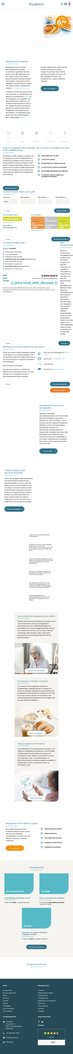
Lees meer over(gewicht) (36, 947)
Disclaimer (41, 1003)
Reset (5, 995)
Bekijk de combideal (59, 390)
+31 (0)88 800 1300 (58, 359)
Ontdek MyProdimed (36, 798)
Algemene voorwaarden (47, 1000)
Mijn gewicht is (62, 197)
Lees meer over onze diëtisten (36, 670)
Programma (7, 990)
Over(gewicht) (43, 998)
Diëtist (5, 1003)
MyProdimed (7, 1011)
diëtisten (23, 117)
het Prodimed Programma (21, 88)
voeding (27, 96)
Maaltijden (7, 1006)
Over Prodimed (8, 1008)
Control (5, 1000)
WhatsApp (9, 1042)
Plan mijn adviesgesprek (60, 384)
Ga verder (64, 343)
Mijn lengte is (44, 197)
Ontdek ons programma (14, 509)
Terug (8, 210)
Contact (41, 990)
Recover (6, 998)
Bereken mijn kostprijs (60, 239)
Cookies (41, 1008)
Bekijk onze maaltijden (36, 733)
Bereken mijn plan (10, 188)
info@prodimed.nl (58, 369)
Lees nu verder (48, 451)
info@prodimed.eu (12, 1037)
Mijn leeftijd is (25, 197)
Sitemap (41, 1011)
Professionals (43, 995)
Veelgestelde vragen (45, 993)
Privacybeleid (43, 1006)
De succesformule (9, 993)
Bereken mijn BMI (62, 210)
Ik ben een (6, 197)
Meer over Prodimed (49, 88)
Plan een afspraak (14, 848)
